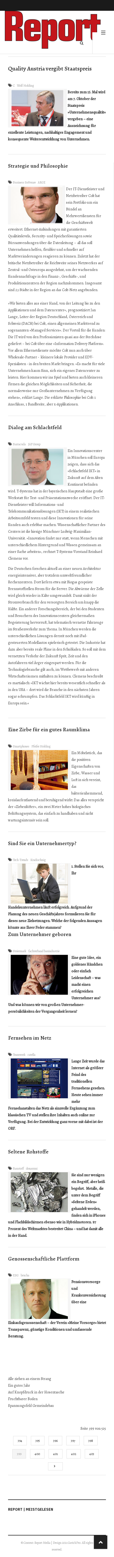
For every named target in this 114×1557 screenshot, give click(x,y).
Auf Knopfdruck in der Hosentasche (36, 1392)
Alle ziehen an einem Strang (29, 1378)
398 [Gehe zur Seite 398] (90, 1440)
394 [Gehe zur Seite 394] (20, 1440)
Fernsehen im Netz (29, 1037)
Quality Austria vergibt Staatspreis (50, 69)
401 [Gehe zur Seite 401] (55, 1454)
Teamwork (19, 1055)
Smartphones (21, 746)
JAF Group (34, 444)
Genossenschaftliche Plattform (43, 1258)
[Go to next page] (55, 1466)
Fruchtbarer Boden (23, 1398)
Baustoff (18, 1168)
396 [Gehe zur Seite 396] (55, 1440)
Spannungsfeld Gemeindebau (31, 1405)
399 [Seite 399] (19, 1454)
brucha (25, 1275)
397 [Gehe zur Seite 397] (73, 1440)
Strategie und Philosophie (38, 166)
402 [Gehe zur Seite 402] (73, 1454)
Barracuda (19, 444)
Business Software (24, 182)
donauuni (32, 1168)
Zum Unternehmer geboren (39, 934)
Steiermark (19, 951)
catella (31, 1055)
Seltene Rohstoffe (28, 1151)
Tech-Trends (20, 860)
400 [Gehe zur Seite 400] (37, 1454)
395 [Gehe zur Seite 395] (37, 1440)
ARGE (41, 182)
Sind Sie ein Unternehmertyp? (42, 843)
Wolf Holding (25, 85)
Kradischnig (38, 860)
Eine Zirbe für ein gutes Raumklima (49, 729)
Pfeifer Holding (40, 746)
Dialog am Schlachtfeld (35, 427)
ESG (16, 1275)
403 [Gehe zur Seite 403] (91, 1454)
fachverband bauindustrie (44, 951)
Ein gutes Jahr (19, 1385)
